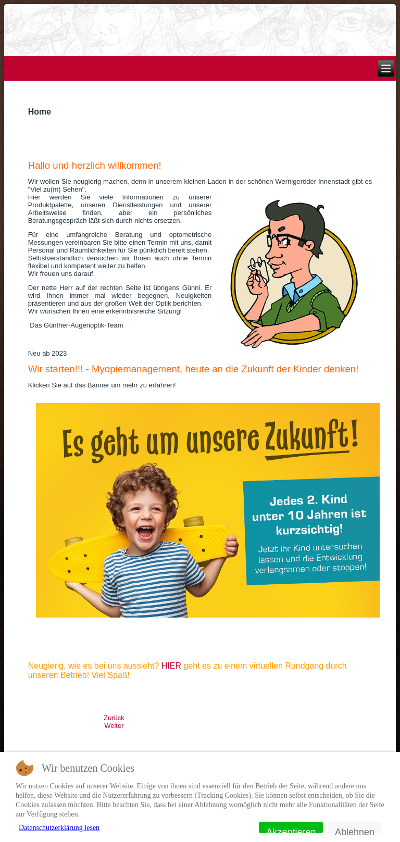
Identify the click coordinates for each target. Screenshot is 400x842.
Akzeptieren (291, 830)
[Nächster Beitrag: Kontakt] (113, 726)
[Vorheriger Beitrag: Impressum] (114, 718)
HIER (171, 665)
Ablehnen (354, 830)
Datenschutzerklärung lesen (59, 828)
